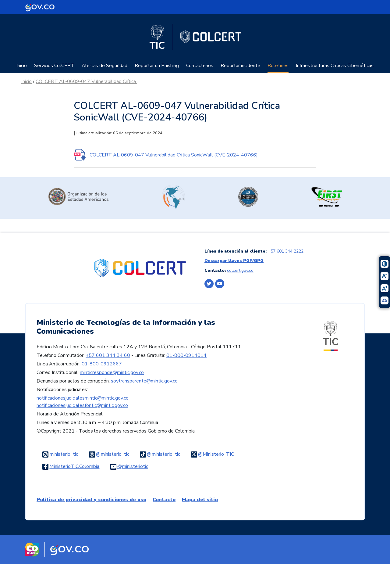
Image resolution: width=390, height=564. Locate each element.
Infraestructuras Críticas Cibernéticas (335, 65)
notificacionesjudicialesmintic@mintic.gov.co (83, 398)
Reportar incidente (240, 65)
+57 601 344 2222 (285, 251)
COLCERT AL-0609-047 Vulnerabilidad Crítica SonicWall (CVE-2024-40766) (89, 81)
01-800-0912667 (102, 364)
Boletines (278, 65)
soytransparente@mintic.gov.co (144, 381)
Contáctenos (199, 65)
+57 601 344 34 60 (108, 355)
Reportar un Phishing (157, 65)
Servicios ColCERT (54, 65)
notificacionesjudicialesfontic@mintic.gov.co (82, 405)
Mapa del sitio (200, 499)
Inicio (21, 65)
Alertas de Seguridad (104, 65)
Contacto (164, 499)
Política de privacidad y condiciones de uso (91, 499)
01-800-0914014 (186, 355)
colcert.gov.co (240, 270)
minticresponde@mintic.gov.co (112, 372)
